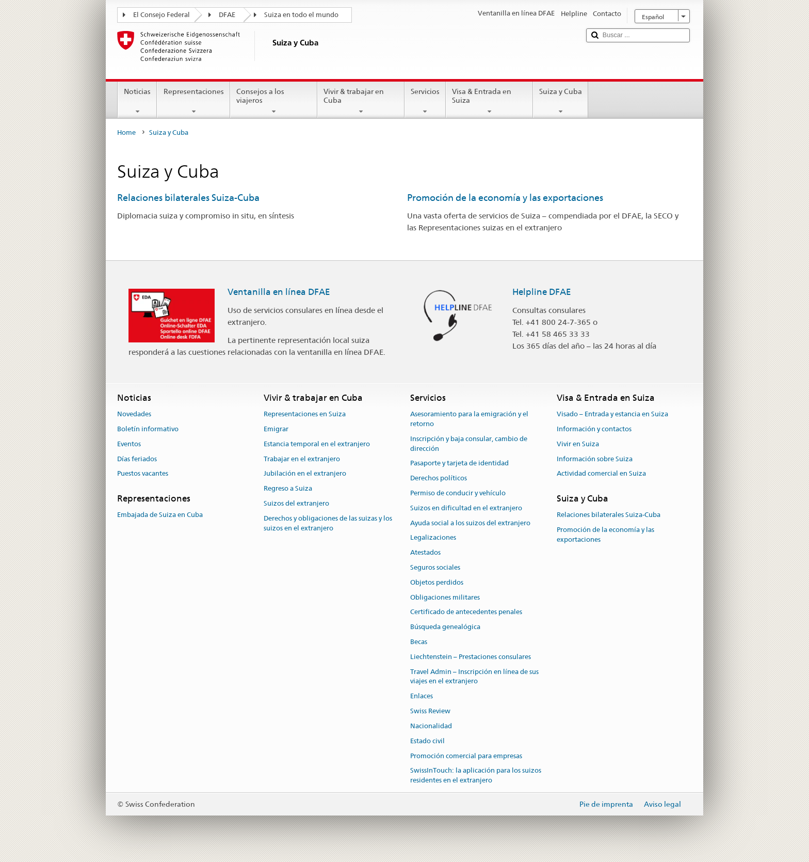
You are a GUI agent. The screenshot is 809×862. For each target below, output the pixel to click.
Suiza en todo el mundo (301, 15)
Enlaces (421, 696)
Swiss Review (430, 711)
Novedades (134, 414)
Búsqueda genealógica (445, 627)
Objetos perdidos (436, 582)
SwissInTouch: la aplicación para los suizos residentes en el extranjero (475, 776)
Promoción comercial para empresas (466, 756)
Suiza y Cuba (560, 101)
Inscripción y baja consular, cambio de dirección (468, 443)
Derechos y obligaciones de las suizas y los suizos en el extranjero (328, 523)
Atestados (425, 552)
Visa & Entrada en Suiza (489, 101)
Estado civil (427, 741)
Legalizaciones (433, 538)
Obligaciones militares (445, 597)
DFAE (227, 15)
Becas (418, 642)
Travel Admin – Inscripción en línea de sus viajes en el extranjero (474, 676)
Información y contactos (594, 429)
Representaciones (193, 101)
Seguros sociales (435, 567)
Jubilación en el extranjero (305, 474)
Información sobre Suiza (595, 459)
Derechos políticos (438, 478)
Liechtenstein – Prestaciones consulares (470, 657)
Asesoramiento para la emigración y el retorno (469, 419)
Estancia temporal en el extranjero (317, 444)
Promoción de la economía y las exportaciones (505, 197)
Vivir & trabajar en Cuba (361, 101)
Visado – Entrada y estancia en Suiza (612, 414)
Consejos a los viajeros (274, 101)
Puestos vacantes (142, 474)
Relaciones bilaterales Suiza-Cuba (188, 197)
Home (126, 132)
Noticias (137, 101)
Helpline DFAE (541, 292)
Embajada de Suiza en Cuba (160, 515)
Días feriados (137, 459)
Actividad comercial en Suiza (601, 474)
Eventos (129, 444)
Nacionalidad (431, 726)
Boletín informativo (148, 429)
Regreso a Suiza (288, 488)
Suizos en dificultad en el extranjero (466, 508)
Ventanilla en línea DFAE (279, 292)
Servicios (425, 101)
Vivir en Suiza (578, 444)
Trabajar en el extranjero (302, 459)
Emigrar (276, 429)
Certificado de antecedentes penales (466, 612)
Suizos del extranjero (296, 503)
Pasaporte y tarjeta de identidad (459, 463)
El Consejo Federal (161, 15)
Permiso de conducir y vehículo (458, 493)
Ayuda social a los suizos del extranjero (470, 523)
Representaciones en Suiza (305, 414)
